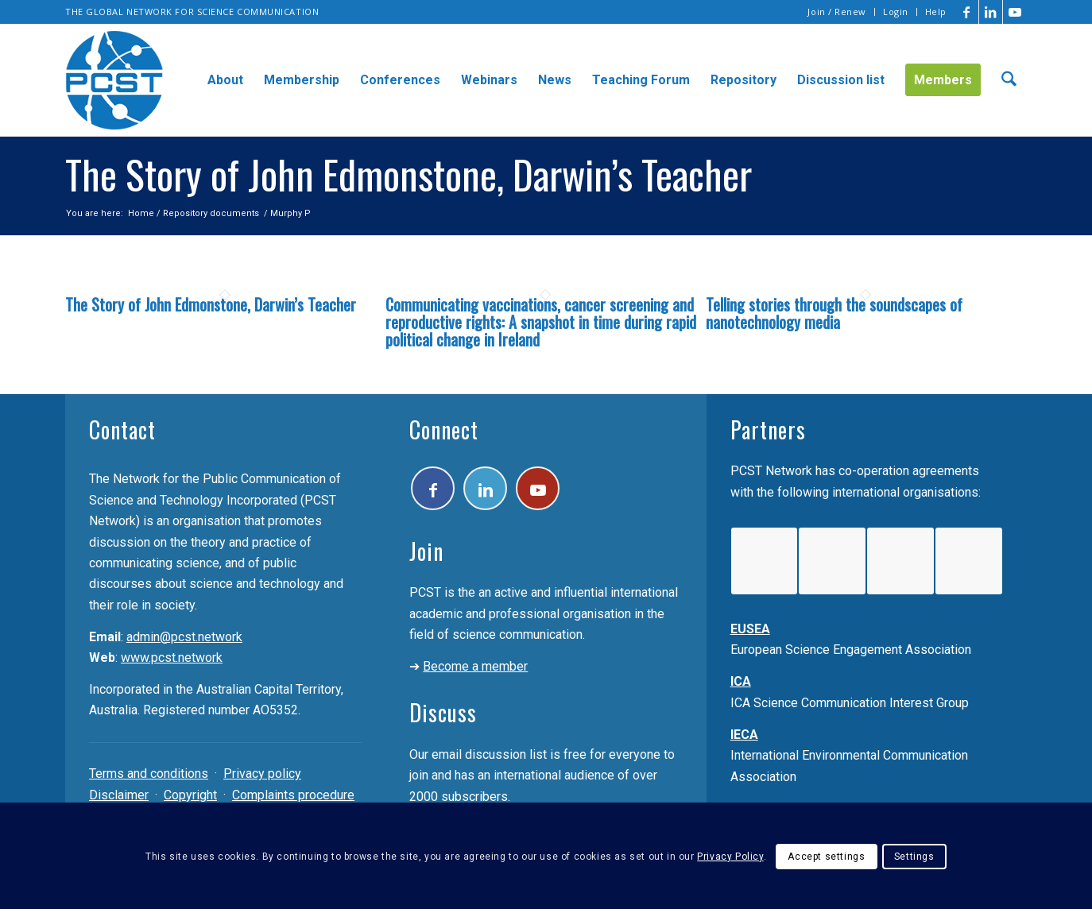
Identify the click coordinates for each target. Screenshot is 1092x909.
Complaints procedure (293, 795)
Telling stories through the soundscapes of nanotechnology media (834, 313)
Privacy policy (262, 773)
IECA (744, 734)
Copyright (190, 795)
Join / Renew (836, 11)
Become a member (475, 666)
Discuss (443, 712)
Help (936, 11)
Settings (914, 856)
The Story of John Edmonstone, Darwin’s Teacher (210, 304)
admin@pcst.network (184, 636)
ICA (740, 681)
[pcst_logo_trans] (114, 80)
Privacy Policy (730, 856)
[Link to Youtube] (1015, 12)
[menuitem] (837, 12)
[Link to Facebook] (966, 12)
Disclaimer (119, 795)
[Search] (1009, 80)
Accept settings (826, 856)
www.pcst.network (172, 657)
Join (426, 551)
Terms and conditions (148, 773)
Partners (768, 429)
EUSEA (750, 628)
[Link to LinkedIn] (990, 12)
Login (895, 11)
